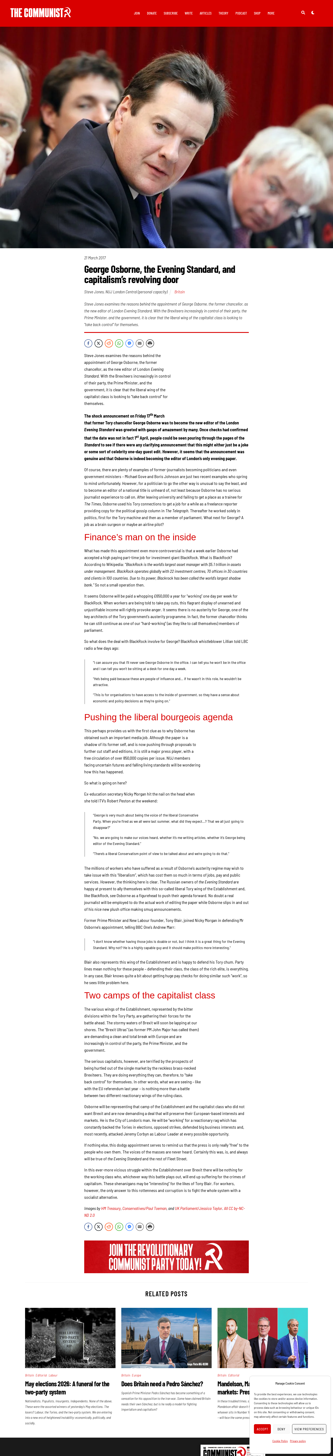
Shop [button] (257, 13)
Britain (179, 292)
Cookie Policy (280, 1441)
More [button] (271, 13)
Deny (281, 1429)
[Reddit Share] (109, 344)
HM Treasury (111, 1195)
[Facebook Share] (88, 344)
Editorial (41, 1363)
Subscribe (171, 13)
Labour (53, 1363)
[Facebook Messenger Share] (129, 344)
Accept (262, 1429)
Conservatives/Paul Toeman (144, 1195)
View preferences (309, 1429)
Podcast (241, 13)
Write (189, 13)
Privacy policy (298, 1441)
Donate (152, 13)
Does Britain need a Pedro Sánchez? (162, 1371)
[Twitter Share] (98, 344)
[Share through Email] (140, 344)
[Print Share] (150, 344)
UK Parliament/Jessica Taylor (198, 1195)
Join (137, 13)
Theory (223, 13)
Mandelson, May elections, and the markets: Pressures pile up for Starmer (262, 1375)
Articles (206, 13)
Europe (136, 1363)
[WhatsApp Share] (119, 344)
